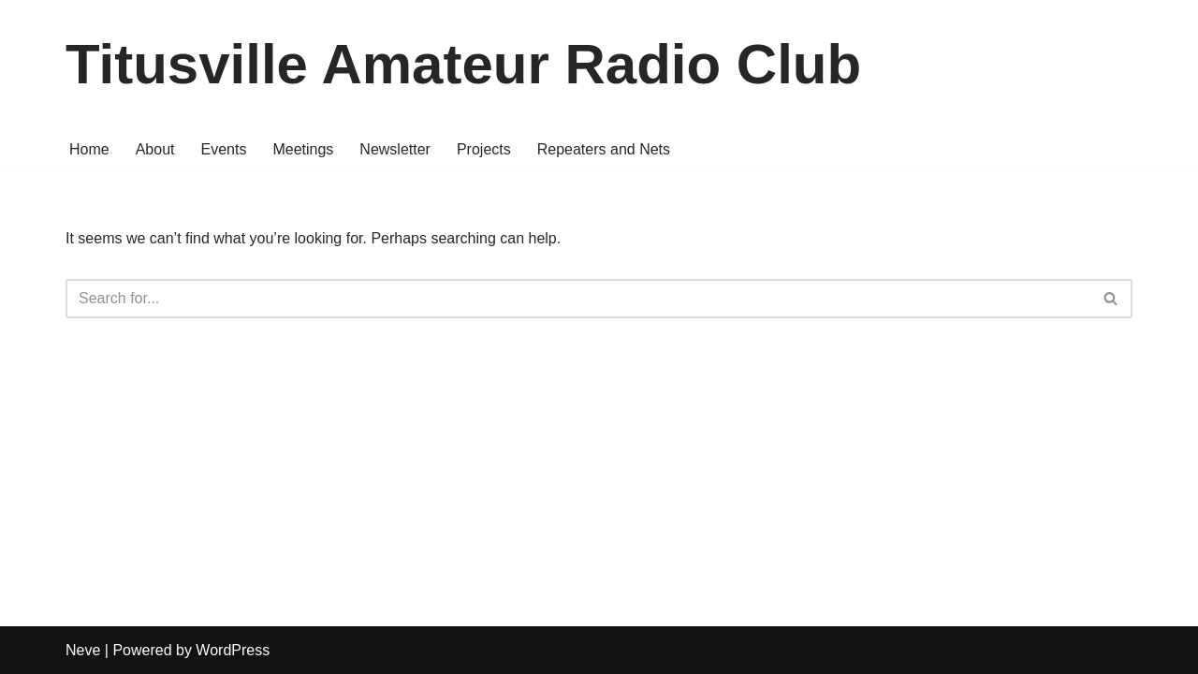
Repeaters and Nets (603, 149)
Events (224, 149)
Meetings (302, 149)
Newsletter (395, 149)
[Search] (578, 298)
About (155, 149)
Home (89, 149)
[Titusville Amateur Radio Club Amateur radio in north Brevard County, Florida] (463, 64)
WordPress (233, 650)
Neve (83, 650)
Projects (484, 149)
